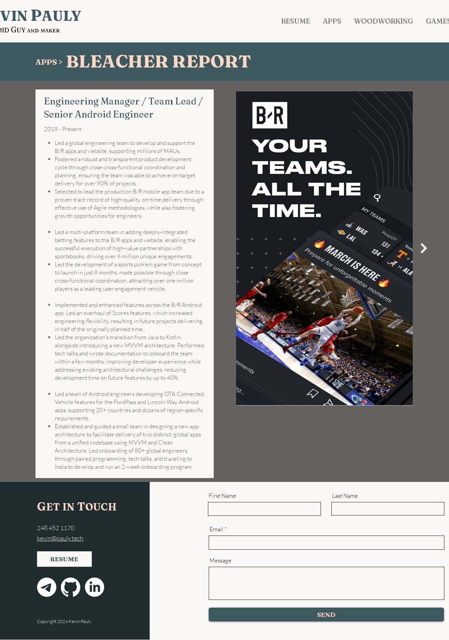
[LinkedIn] (94, 587)
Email (216, 529)
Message (220, 560)
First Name (222, 496)
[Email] (46, 587)
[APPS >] (50, 62)
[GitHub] (70, 587)
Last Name (345, 496)
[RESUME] (64, 559)
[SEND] (326, 614)
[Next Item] (423, 248)
